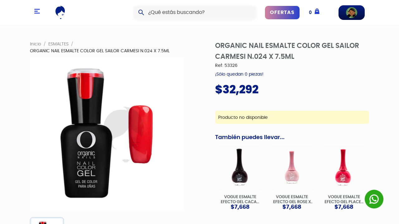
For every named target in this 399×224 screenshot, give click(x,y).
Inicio (35, 44)
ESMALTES (58, 44)
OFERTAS (282, 12)
